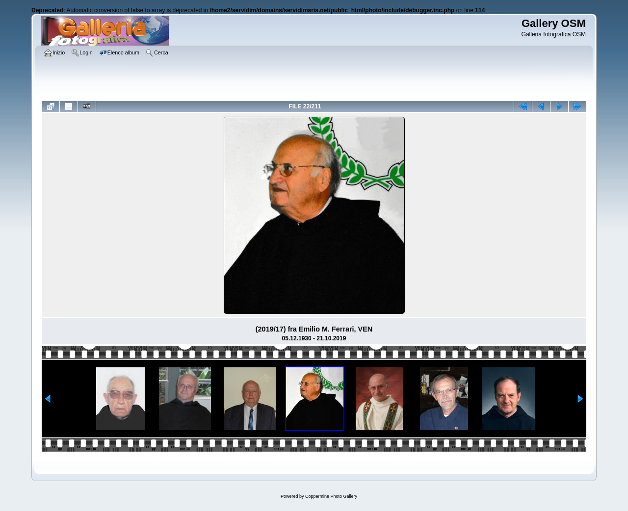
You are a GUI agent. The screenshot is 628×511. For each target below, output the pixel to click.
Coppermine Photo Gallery (331, 496)
